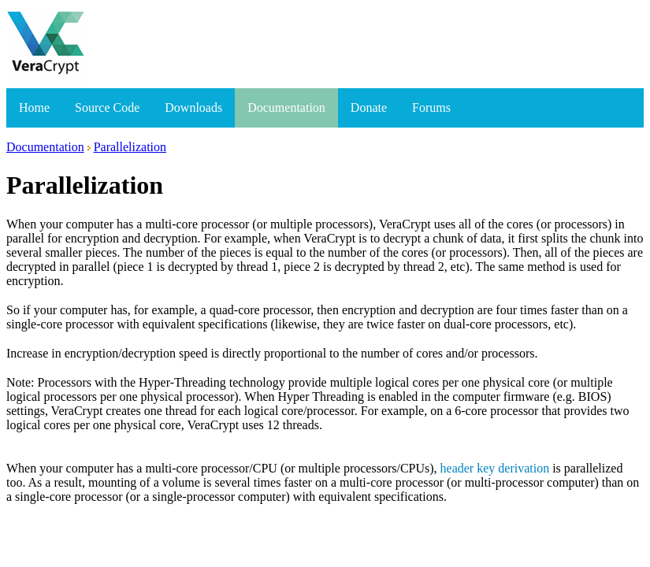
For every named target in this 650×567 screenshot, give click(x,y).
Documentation (286, 107)
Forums (431, 107)
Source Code (107, 107)
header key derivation (495, 468)
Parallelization (130, 147)
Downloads (193, 107)
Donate (369, 107)
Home (34, 107)
